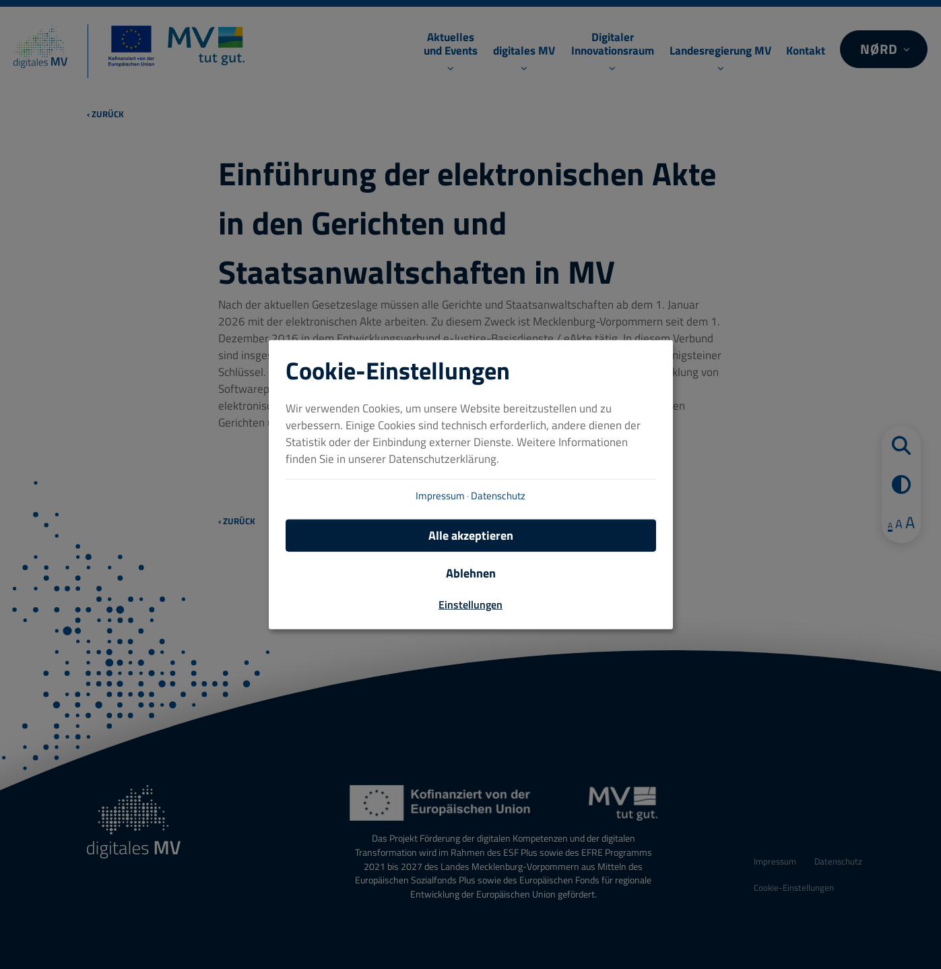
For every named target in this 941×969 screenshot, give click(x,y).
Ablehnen (471, 573)
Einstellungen (470, 604)
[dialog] (471, 484)
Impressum (440, 495)
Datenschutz (498, 495)
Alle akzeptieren (470, 535)
